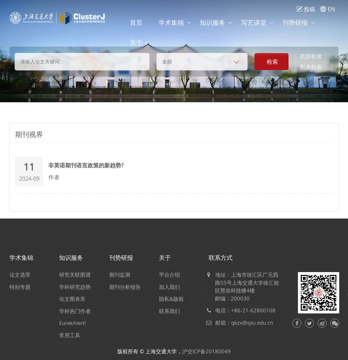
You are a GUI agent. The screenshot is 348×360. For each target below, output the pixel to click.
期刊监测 (123, 274)
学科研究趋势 (78, 286)
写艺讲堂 (253, 22)
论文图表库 (75, 298)
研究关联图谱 (78, 274)
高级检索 (311, 56)
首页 (136, 22)
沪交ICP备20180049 (206, 351)
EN (327, 9)
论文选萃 (23, 274)
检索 (272, 61)
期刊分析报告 (128, 286)
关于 (136, 42)
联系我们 (172, 310)
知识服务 (212, 22)
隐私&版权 (174, 298)
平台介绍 (172, 274)
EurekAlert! (75, 322)
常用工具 (72, 335)
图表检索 (311, 67)
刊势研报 (295, 22)
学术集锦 (171, 22)
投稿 (306, 9)
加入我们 (172, 286)
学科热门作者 (78, 310)
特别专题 (23, 286)
